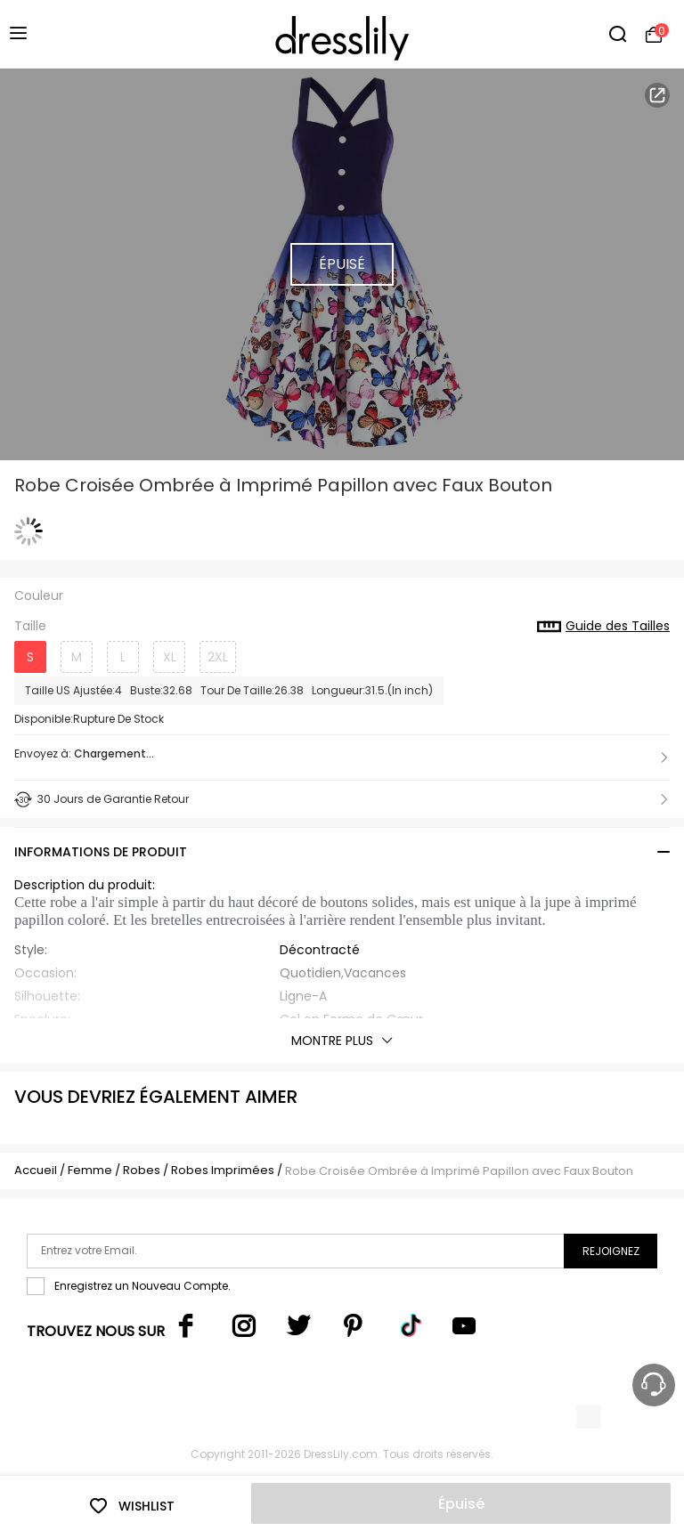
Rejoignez (610, 1251)
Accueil (35, 1170)
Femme (90, 1170)
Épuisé (461, 1504)
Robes (141, 1170)
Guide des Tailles (603, 627)
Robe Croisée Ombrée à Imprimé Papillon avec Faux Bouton (459, 1170)
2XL (218, 657)
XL (169, 657)
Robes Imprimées (222, 1170)
